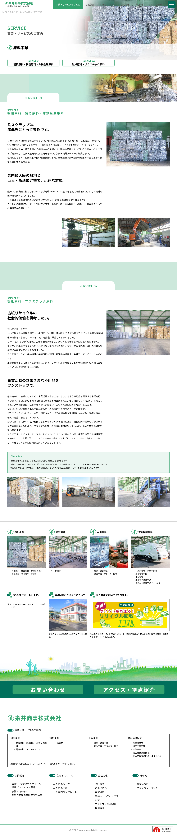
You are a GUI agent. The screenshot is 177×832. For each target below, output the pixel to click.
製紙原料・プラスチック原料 (88, 62)
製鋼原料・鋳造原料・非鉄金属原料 (33, 62)
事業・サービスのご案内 (20, 11)
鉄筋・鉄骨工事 (101, 570)
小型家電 (139, 577)
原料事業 (38, 11)
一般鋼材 (57, 570)
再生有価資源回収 (143, 580)
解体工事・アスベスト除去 (105, 574)
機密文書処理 (141, 574)
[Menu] (172, 4)
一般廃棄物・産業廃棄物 (146, 570)
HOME (4, 11)
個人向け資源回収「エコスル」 (149, 583)
